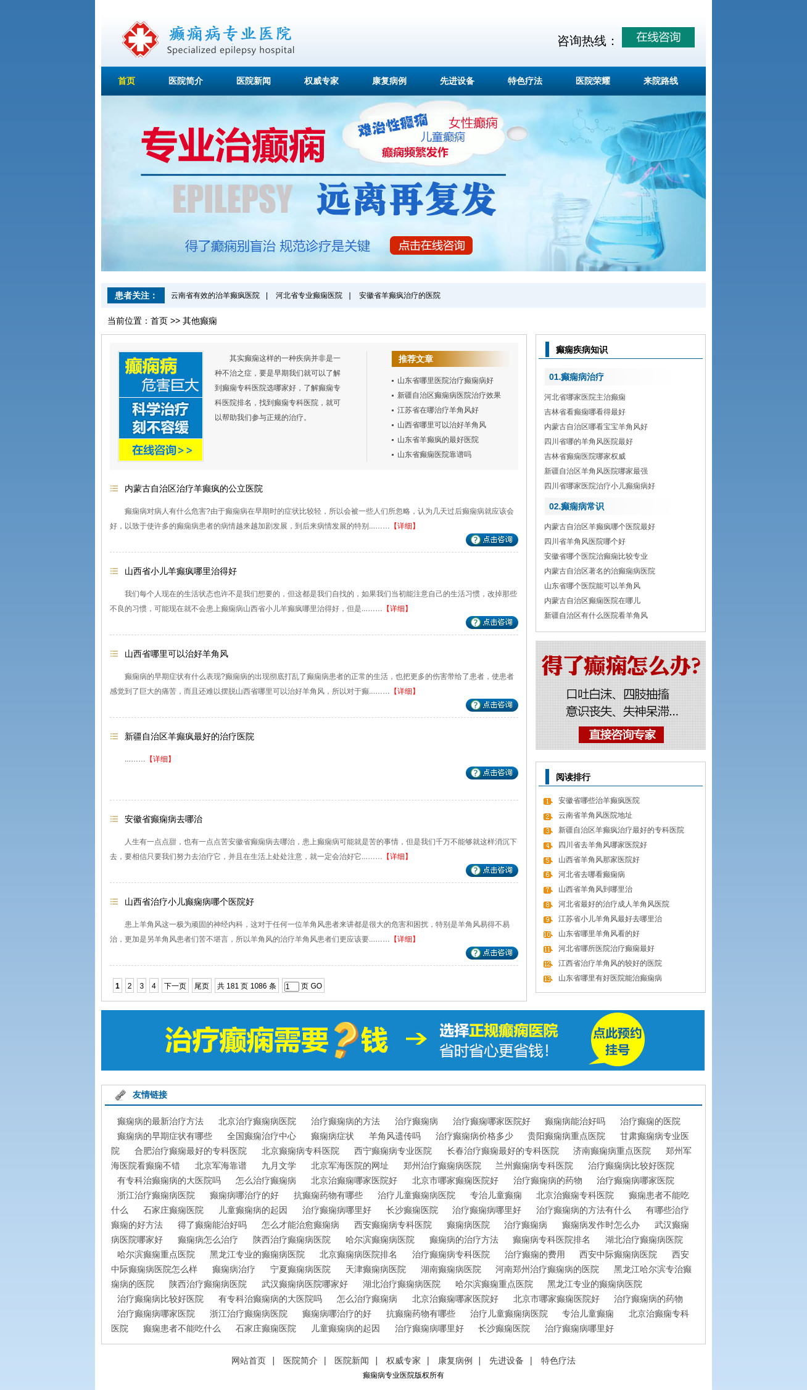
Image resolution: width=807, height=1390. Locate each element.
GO (316, 986)
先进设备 (457, 81)
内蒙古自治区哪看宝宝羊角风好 (596, 426)
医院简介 (185, 81)
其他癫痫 (200, 321)
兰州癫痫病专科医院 (534, 1165)
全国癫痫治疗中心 (261, 1136)
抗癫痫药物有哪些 (328, 1195)
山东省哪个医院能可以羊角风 (592, 586)
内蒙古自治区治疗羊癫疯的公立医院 (194, 488)
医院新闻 (253, 81)
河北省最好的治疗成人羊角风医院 (613, 904)
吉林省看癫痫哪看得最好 (585, 412)
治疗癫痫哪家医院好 (492, 1121)
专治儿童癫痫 (496, 1195)
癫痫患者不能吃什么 (182, 1328)
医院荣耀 (593, 81)
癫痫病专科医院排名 (551, 1239)
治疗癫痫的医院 (650, 1121)
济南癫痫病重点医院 (612, 1151)
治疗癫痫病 (416, 1121)
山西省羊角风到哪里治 (595, 889)
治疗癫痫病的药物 (547, 1180)
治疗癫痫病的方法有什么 (583, 1210)
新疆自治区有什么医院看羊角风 (596, 615)
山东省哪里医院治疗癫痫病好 (445, 380)
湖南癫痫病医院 (451, 1269)
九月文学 (279, 1165)
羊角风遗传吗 (395, 1136)
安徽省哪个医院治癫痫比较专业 (596, 556)
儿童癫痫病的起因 (253, 1210)
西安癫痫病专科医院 (393, 1225)
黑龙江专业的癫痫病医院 (257, 1254)
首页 (126, 81)
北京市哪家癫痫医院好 (455, 1180)
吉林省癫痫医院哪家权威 (585, 456)
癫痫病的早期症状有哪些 (164, 1136)
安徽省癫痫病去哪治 (163, 819)
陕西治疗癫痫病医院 (292, 1239)
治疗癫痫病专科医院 (451, 1254)
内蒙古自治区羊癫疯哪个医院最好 (599, 526)
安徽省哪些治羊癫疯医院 (599, 800)
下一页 (175, 986)
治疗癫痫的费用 (535, 1254)
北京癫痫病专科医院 (300, 1151)
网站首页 (248, 1360)
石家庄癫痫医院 (173, 1210)
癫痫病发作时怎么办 (601, 1225)
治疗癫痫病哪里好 (336, 1210)
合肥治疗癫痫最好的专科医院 (190, 1151)
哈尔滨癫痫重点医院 (156, 1254)
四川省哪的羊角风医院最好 (588, 441)
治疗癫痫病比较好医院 (631, 1165)
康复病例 (389, 81)
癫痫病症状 (332, 1136)
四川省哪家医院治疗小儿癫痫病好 (599, 486)
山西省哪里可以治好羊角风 (441, 425)
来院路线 (661, 81)
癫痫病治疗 (233, 1269)
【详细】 (405, 526)
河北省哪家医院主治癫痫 (585, 397)
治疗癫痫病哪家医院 (635, 1180)
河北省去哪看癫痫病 (591, 874)
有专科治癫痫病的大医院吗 (169, 1180)
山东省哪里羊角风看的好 (599, 933)
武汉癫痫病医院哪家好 (305, 1284)
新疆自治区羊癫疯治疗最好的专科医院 (621, 830)
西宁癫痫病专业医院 (393, 1151)
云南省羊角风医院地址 (595, 815)
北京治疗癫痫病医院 (257, 1121)
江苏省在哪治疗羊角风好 (438, 410)
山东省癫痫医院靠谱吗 (434, 454)
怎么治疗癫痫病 (266, 1180)
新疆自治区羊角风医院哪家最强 (596, 471)
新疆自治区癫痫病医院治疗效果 (449, 395)
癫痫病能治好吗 (575, 1121)
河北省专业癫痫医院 (309, 295)
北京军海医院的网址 (350, 1165)
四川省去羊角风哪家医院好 (602, 845)
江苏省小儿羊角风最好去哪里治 (610, 919)
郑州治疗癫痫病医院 (442, 1165)
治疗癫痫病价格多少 (474, 1136)
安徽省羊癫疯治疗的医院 (400, 295)
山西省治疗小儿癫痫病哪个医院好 (189, 902)
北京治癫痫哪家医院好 (354, 1180)
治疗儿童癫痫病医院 (416, 1195)
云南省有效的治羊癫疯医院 (215, 295)
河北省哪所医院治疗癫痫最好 (606, 948)
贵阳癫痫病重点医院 (566, 1136)
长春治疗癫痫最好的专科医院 (503, 1151)
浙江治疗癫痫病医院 (156, 1195)
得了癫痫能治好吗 (212, 1225)
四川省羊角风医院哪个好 (585, 541)
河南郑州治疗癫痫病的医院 (547, 1269)
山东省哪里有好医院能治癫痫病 (610, 978)
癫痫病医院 (468, 1225)
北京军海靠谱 (221, 1165)
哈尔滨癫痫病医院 (380, 1239)
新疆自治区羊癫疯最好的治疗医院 (189, 736)
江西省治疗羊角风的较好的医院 (610, 963)
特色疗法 (525, 81)
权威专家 (321, 81)
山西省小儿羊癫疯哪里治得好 (181, 571)
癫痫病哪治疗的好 (244, 1195)
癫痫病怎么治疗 (208, 1239)
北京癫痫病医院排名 (358, 1254)
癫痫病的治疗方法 (464, 1239)
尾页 (201, 986)
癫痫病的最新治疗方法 (160, 1121)
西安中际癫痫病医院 (618, 1254)
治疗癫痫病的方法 (345, 1121)
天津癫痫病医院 (376, 1269)
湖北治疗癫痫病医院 (644, 1239)
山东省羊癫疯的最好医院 (438, 439)
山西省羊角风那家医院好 (599, 859)
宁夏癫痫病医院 (300, 1269)
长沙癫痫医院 (412, 1210)
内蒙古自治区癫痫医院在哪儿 (592, 600)
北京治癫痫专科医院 (575, 1195)
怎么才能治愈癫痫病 (300, 1225)
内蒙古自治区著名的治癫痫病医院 (599, 571)
